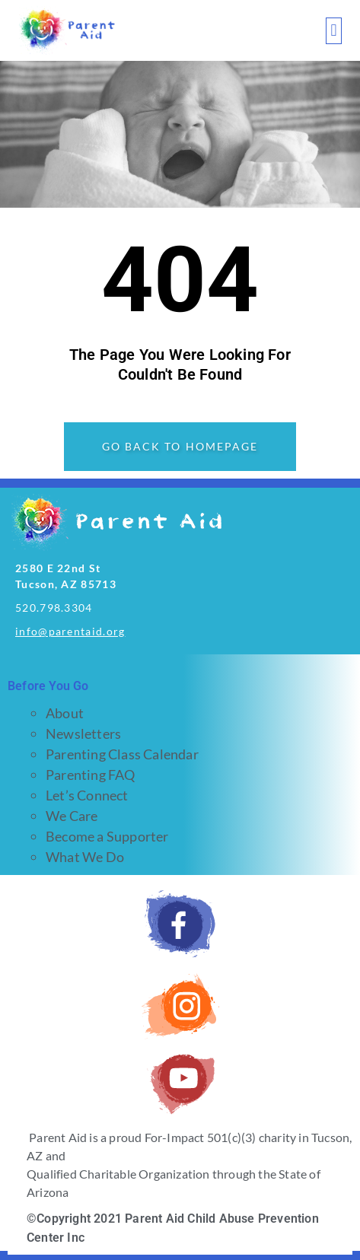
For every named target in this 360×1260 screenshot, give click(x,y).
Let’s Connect (87, 795)
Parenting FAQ (90, 774)
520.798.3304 (54, 607)
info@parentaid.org (70, 631)
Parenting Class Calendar (122, 754)
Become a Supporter (107, 836)
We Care (71, 815)
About (65, 713)
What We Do (85, 856)
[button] (334, 31)
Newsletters (83, 733)
